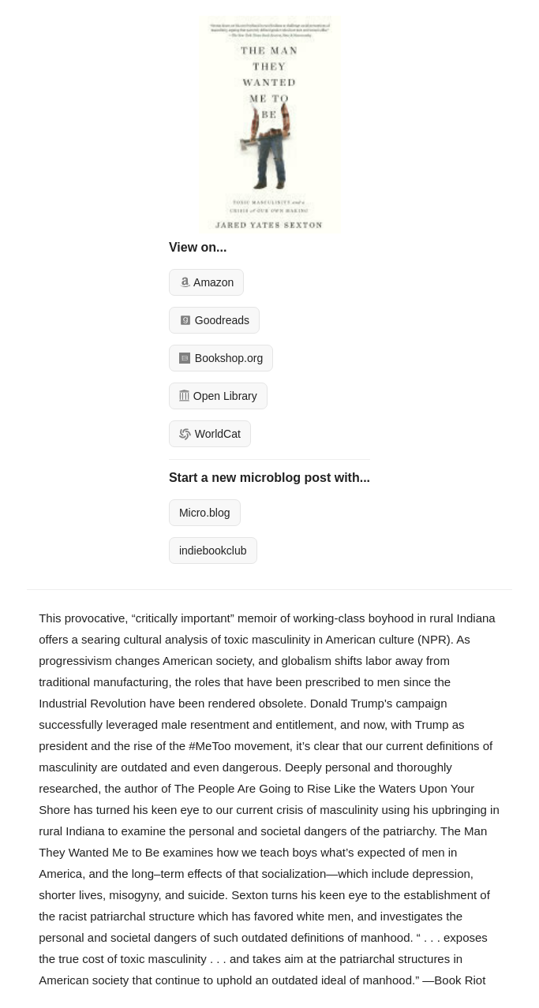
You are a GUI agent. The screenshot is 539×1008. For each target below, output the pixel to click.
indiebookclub (213, 550)
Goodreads (214, 320)
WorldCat (210, 433)
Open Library (218, 396)
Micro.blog (204, 512)
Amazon (206, 282)
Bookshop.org (221, 358)
